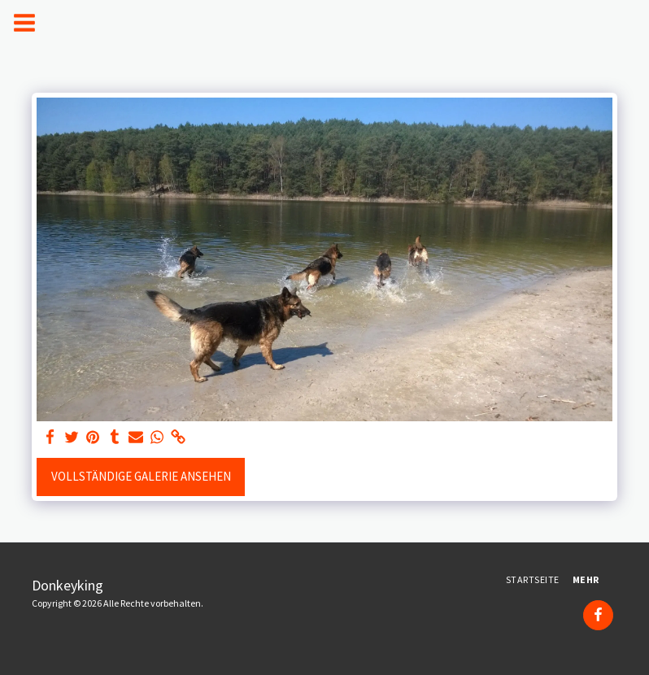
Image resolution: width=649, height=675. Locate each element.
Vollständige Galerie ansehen (141, 476)
